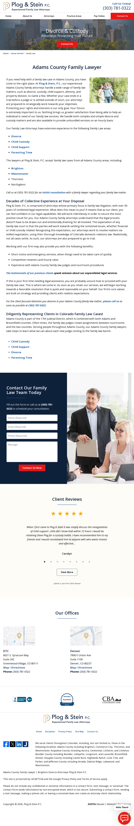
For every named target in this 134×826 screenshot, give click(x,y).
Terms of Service (91, 779)
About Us (27, 16)
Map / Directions (14, 667)
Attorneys (49, 16)
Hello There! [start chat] (121, 807)
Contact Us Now (32, 467)
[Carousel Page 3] (57, 562)
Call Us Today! (121, 3)
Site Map (79, 731)
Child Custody (20, 141)
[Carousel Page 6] (76, 562)
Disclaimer (50, 731)
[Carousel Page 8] (89, 562)
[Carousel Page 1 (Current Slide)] (44, 562)
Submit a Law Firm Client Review (67, 583)
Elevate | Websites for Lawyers (109, 804)
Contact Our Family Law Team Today (27, 390)
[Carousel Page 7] (83, 562)
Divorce (16, 136)
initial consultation (53, 192)
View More (67, 572)
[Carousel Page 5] (70, 562)
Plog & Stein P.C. (33, 804)
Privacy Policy (65, 731)
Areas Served (17, 53)
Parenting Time (21, 152)
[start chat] (124, 818)
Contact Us (122, 16)
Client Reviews (67, 499)
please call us (111, 301)
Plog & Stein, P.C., (50, 83)
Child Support (20, 147)
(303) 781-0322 (117, 8)
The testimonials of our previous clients (29, 273)
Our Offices (67, 613)
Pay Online (99, 16)
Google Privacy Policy (64, 779)
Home (8, 16)
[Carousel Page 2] (51, 562)
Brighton (17, 168)
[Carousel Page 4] (64, 562)
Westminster (19, 173)
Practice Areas (74, 16)
